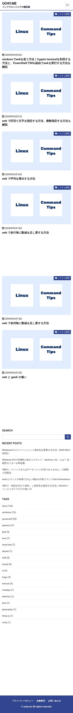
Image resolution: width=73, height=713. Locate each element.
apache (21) (8, 525)
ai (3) (4, 570)
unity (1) (6, 622)
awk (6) (6, 557)
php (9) (5, 532)
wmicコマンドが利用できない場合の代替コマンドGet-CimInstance (36, 479)
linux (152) (7, 506)
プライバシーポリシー (22, 701)
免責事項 (40, 701)
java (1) (6, 603)
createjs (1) (8, 590)
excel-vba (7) (8, 544)
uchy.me (16, 5)
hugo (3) (6, 577)
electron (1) (8, 596)
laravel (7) (7, 551)
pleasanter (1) (9, 609)
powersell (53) (9, 519)
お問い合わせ (54, 701)
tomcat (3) (7, 583)
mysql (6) (7, 564)
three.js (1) (7, 616)
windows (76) (9, 512)
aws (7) (6, 538)
